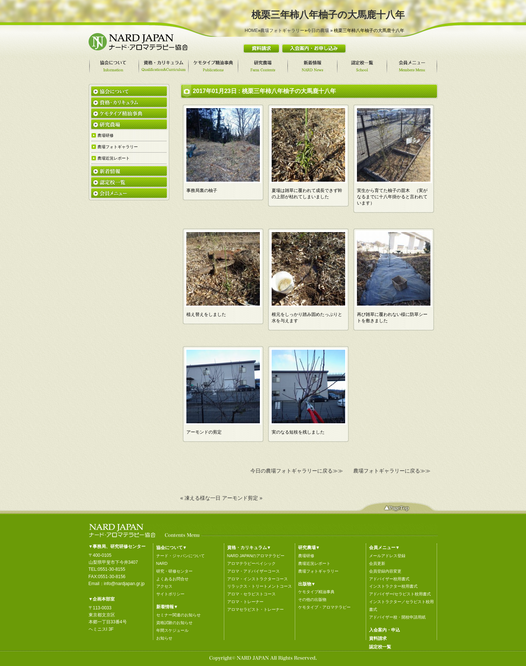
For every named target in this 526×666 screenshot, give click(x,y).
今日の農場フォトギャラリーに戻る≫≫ (296, 471)
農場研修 (306, 555)
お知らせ (164, 638)
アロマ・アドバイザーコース (253, 571)
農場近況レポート (314, 563)
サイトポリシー (170, 594)
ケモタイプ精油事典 (316, 592)
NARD (162, 563)
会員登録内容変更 (385, 571)
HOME (251, 30)
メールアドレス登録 (387, 555)
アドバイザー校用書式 (389, 579)
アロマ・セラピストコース (251, 594)
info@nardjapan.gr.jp (124, 583)
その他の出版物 (312, 599)
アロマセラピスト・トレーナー (255, 609)
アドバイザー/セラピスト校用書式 (400, 594)
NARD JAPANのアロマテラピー (256, 555)
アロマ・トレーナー (245, 601)
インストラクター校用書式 (393, 586)
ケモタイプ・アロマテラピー (324, 607)
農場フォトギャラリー (282, 30)
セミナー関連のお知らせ (178, 615)
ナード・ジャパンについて (180, 555)
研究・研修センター (174, 571)
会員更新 (377, 563)
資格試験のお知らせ (174, 622)
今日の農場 (318, 30)
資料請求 (378, 638)
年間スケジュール (172, 630)
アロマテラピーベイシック (251, 563)
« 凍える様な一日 (200, 498)
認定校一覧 (380, 646)
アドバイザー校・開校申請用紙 (397, 617)
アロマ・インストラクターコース (257, 579)
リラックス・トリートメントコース (259, 586)
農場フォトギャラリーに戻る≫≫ (391, 471)
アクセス (164, 586)
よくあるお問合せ (172, 579)
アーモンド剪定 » (242, 498)
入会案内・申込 (384, 630)
